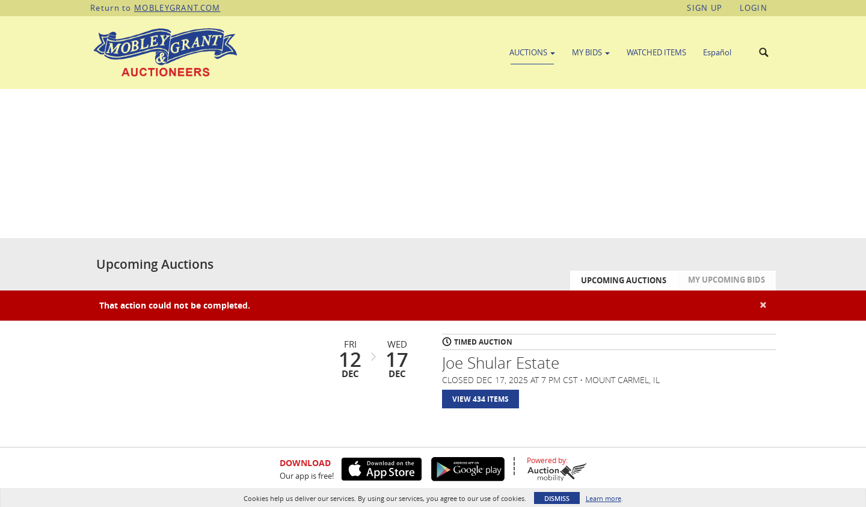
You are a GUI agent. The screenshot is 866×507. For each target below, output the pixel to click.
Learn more (603, 498)
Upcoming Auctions (623, 280)
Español (717, 52)
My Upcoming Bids (726, 279)
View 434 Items (480, 399)
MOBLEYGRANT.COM (177, 7)
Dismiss (557, 498)
